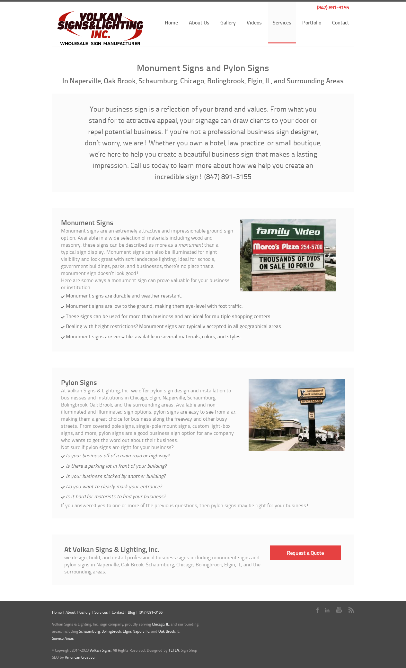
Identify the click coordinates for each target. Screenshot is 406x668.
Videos (254, 22)
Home (171, 22)
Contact (340, 22)
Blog (131, 612)
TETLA (174, 650)
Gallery (228, 22)
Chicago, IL (160, 624)
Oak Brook (166, 631)
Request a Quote (305, 552)
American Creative (79, 657)
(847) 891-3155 (333, 7)
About (70, 612)
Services (282, 22)
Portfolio (311, 22)
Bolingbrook (111, 631)
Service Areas (63, 638)
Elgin (127, 631)
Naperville (141, 631)
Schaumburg (89, 631)
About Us (199, 22)
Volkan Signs (100, 650)
